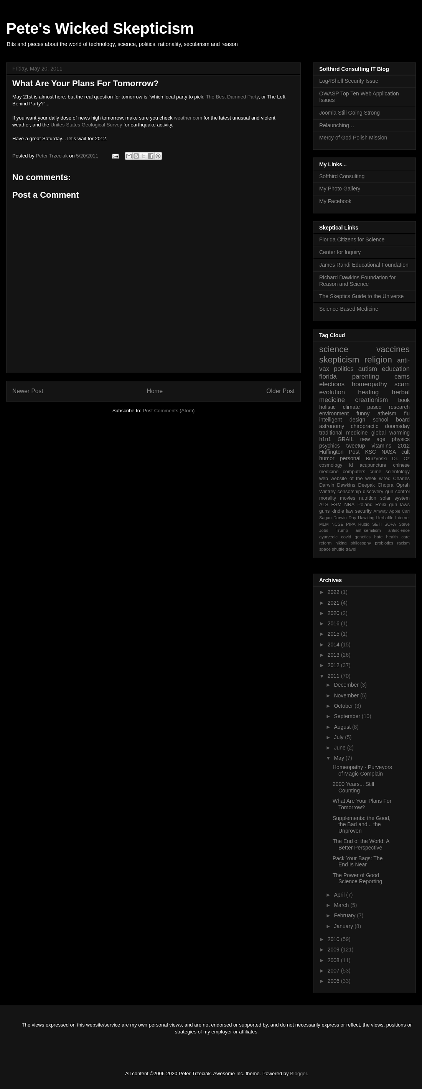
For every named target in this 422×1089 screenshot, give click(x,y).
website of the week (354, 478)
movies (347, 498)
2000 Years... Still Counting (353, 787)
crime (375, 471)
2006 (334, 981)
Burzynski (376, 458)
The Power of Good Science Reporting (357, 878)
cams (402, 376)
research (399, 407)
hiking (340, 543)
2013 (334, 655)
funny (362, 413)
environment (334, 413)
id (351, 465)
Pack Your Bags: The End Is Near (358, 861)
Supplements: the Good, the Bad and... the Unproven (362, 824)
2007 (334, 971)
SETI (377, 524)
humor (327, 458)
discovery (373, 491)
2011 (334, 676)
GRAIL (346, 439)
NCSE (337, 524)
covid (346, 537)
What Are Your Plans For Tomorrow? (362, 804)
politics (343, 368)
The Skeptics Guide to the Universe (361, 296)
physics (401, 439)
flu (407, 413)
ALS (323, 504)
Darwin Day (344, 517)
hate (378, 537)
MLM (324, 524)
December (347, 685)
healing (368, 392)
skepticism (339, 359)
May (339, 758)
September (347, 716)
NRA (350, 504)
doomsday (397, 426)
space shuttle (332, 549)
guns (324, 511)
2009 (334, 949)
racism (403, 543)
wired (385, 478)
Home (155, 391)
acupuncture (373, 465)
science (333, 349)
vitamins (381, 446)
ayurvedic (328, 537)
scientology (398, 471)
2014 (334, 644)
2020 (334, 613)
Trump (342, 530)
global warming (390, 433)
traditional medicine (343, 433)
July (339, 737)
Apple (395, 511)
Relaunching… (336, 125)
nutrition (367, 498)
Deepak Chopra (376, 485)
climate (351, 407)
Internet (402, 517)
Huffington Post (339, 452)
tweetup (355, 446)
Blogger (298, 1073)
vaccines (393, 349)
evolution (332, 392)
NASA (388, 452)
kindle (337, 511)
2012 (404, 446)
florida (328, 376)
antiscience (399, 530)
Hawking (366, 517)
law (349, 511)
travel (351, 549)
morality (327, 498)
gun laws (399, 504)
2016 (334, 623)
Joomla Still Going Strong (349, 113)
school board (391, 420)
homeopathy (369, 384)
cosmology (330, 465)
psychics (329, 446)
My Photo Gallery (339, 188)
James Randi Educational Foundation (364, 265)
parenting (365, 376)
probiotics (384, 543)
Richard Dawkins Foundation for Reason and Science (357, 280)
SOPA (390, 524)
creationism (371, 399)
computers (354, 471)
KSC (370, 452)
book (404, 400)
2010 (334, 939)
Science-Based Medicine (348, 309)
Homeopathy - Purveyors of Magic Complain (362, 770)
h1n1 (325, 439)
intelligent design (342, 420)
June (340, 748)
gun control (397, 491)
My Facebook (335, 201)
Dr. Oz (401, 458)
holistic (327, 407)
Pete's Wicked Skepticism (100, 28)
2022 (334, 592)
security (363, 511)
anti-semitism (368, 530)
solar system (395, 498)
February (345, 915)
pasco (374, 407)
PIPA (351, 524)
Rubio (363, 524)
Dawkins (346, 485)
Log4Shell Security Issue (348, 81)
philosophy (361, 543)
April (340, 895)
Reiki (381, 504)
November (347, 695)
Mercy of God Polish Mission (353, 137)
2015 (334, 634)
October (344, 706)
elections (332, 384)
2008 (334, 960)
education (396, 368)
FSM (336, 504)
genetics (363, 537)
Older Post (280, 391)
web (323, 478)
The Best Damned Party (232, 97)
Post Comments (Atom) (169, 410)
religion (378, 359)
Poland (365, 504)
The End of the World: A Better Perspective (361, 844)
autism (367, 368)
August (343, 727)
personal (350, 458)
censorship (349, 491)
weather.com (188, 118)
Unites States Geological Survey (86, 125)
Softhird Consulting (341, 176)
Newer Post (27, 391)
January (344, 926)
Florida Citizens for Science (351, 239)
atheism (386, 413)
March (342, 905)
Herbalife (385, 517)
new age (373, 439)
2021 (334, 603)
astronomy (331, 426)
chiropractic (365, 426)
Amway (381, 511)
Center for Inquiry (340, 252)
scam (402, 384)
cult (405, 452)
